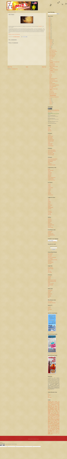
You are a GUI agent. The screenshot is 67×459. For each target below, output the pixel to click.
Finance (49, 410)
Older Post (44, 66)
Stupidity (58, 428)
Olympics (57, 421)
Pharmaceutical (50, 423)
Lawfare (49, 282)
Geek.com (49, 202)
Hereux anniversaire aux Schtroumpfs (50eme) (52, 95)
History (51, 415)
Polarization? (52, 331)
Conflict (58, 404)
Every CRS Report (50, 136)
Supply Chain (49, 429)
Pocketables (49, 208)
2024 (49, 17)
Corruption (56, 405)
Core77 (49, 200)
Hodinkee (49, 292)
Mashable (49, 206)
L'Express (49, 185)
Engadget (49, 201)
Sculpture (52, 427)
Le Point (49, 191)
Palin (58, 422)
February (51, 102)
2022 (49, 20)
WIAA (48, 297)
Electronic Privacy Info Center (52, 281)
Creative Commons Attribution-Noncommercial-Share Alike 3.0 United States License (53, 111)
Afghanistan (49, 401)
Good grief (50, 82)
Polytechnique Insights (51, 139)
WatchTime (49, 296)
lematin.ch (49, 192)
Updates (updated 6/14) (52, 86)
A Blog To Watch (50, 290)
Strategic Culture (50, 143)
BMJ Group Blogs (50, 253)
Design (58, 406)
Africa (53, 401)
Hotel (56, 415)
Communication (53, 404)
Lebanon (52, 418)
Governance (58, 413)
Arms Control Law (50, 267)
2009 (49, 37)
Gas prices (52, 412)
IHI (48, 393)
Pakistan (52, 422)
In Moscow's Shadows (51, 154)
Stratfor (49, 162)
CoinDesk (49, 171)
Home (27, 66)
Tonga (55, 430)
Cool (53, 405)
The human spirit (51, 92)
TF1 (48, 310)
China (49, 404)
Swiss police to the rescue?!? (53, 78)
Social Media (49, 428)
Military (58, 419)
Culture (51, 406)
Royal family (55, 426)
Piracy (56, 423)
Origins (49, 422)
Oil (51, 421)
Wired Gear (49, 214)
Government (49, 414)
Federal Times (50, 223)
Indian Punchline (50, 137)
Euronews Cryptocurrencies (51, 177)
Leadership (49, 418)
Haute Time (49, 291)
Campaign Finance (52, 68)
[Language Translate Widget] (52, 240)
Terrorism (53, 430)
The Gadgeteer (50, 212)
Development (50, 407)
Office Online (49, 397)
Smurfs (58, 427)
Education (55, 408)
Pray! (50, 59)
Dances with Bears (50, 152)
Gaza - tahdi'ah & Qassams (53, 51)
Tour (58, 430)
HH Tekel (50, 74)
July (50, 46)
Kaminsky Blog (50, 293)
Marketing (51, 419)
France (52, 411)
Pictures (53, 423)
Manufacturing (57, 418)
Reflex (50, 77)
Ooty (58, 421)
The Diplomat (50, 163)
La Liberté (49, 186)
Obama (49, 421)
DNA (55, 407)
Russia (58, 426)
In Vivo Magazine (50, 258)
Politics (58, 423)
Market (49, 419)
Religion (49, 426)
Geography (58, 412)
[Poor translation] (3, 445)
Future (57, 411)
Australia (58, 402)
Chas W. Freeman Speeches (52, 151)
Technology (50, 430)
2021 (49, 21)
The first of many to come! (52, 93)
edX (48, 396)
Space (52, 428)
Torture (57, 430)
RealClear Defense (50, 227)
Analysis (52, 402)
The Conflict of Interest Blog (51, 302)
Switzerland (53, 429)
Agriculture (56, 401)
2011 (49, 34)
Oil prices (53, 421)
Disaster (53, 407)
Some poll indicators (52, 65)
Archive (49, 128)
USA (49, 432)
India (58, 416)
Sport (55, 428)
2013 (49, 32)
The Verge (49, 213)
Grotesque (53, 414)
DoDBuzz (49, 222)
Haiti (55, 414)
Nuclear (58, 420)
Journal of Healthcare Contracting (52, 259)
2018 (49, 25)
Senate (56, 427)
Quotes (52, 425)
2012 (49, 33)
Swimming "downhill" (52, 83)
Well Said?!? (40, 26)
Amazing (49, 402)
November (51, 41)
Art (56, 402)
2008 (49, 38)
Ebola (48, 408)
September (51, 43)
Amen (50, 73)
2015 (49, 29)
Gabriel (50, 48)
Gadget (49, 412)
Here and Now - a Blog (51, 153)
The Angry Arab (50, 144)
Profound (50, 75)
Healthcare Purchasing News (52, 257)
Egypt (58, 408)
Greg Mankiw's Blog (50, 233)
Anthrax (54, 402)
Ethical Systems (50, 301)
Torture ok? (50, 60)
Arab (55, 402)
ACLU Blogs (49, 276)
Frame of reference (52, 56)
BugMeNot (49, 129)
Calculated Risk (50, 231)
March (50, 101)
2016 (49, 28)
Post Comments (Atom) (14, 68)
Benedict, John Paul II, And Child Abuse (14, 34)
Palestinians (55, 422)
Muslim (53, 420)
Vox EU (49, 236)
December (51, 39)
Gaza (55, 412)
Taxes (58, 429)
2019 (49, 24)
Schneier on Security (51, 283)
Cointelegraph (50, 172)
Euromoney (49, 232)
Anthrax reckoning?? (52, 52)
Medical (56, 419)
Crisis (49, 406)
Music (51, 420)
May (50, 98)
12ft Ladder (49, 127)
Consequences (50, 405)
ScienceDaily (49, 263)
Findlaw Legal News (50, 268)
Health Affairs (50, 256)
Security (54, 427)
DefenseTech (49, 221)
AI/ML (58, 401)
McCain (54, 419)
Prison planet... (51, 87)
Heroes (49, 415)
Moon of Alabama (50, 138)
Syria (56, 429)
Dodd (56, 407)
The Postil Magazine (50, 145)
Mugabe (49, 420)
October (51, 42)
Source (49, 389)
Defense (56, 406)
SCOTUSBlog (50, 272)
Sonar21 (49, 142)
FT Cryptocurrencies (50, 178)
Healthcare (57, 414)
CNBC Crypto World (50, 170)
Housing (58, 415)
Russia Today (50, 309)
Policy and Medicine (50, 262)
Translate (53, 241)
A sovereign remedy (52, 79)
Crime (58, 405)
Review (52, 426)
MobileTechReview (50, 207)
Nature (56, 420)
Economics (52, 408)
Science (49, 427)
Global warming (53, 413)
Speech (54, 428)
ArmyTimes (49, 218)
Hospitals (53, 415)
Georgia (49, 413)
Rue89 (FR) (49, 193)
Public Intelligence (50, 161)
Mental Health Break (52, 55)
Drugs (58, 407)
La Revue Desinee (50, 187)
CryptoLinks (49, 176)
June (50, 47)
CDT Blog (49, 277)
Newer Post (10, 66)
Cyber (53, 406)
